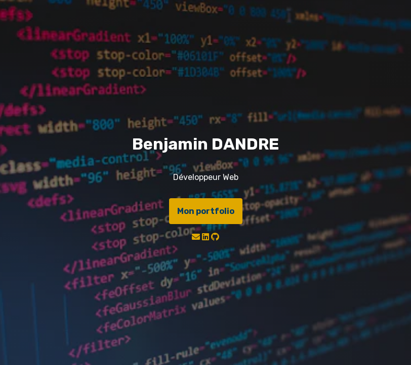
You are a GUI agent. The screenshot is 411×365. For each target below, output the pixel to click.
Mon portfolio (205, 211)
